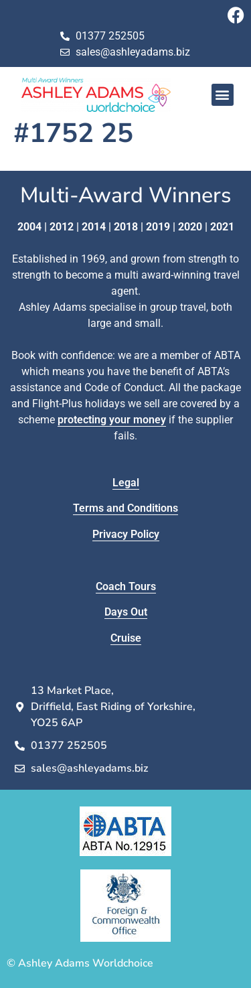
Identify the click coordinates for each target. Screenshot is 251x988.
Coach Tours (126, 586)
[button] (223, 95)
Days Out (125, 612)
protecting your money (112, 419)
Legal (125, 482)
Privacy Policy (125, 534)
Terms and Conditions (125, 508)
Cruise (125, 638)
